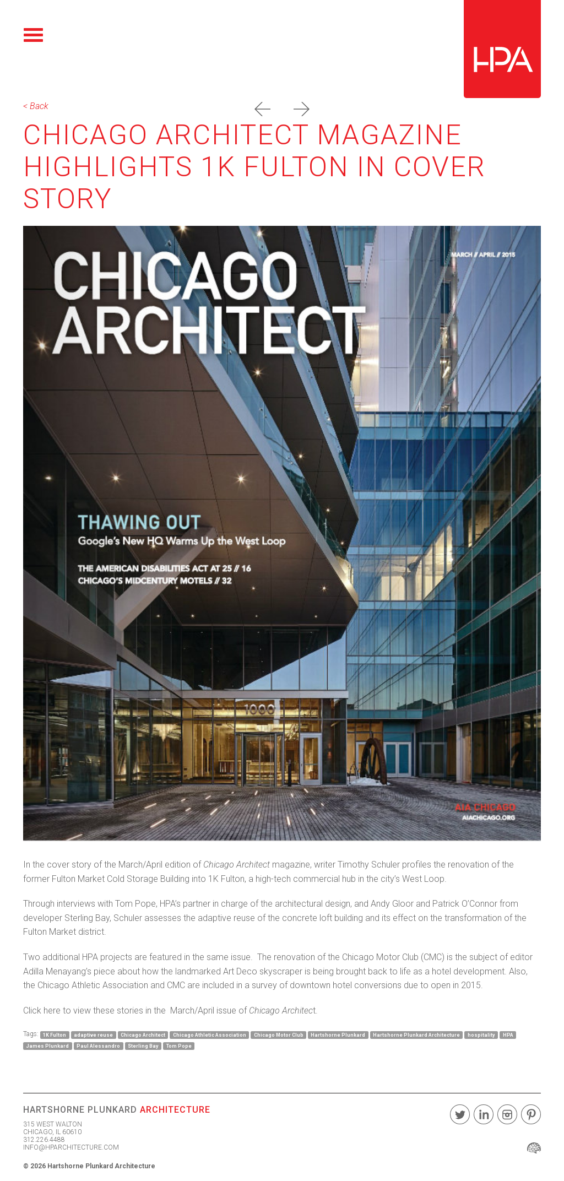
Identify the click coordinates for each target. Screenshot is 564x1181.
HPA (508, 1034)
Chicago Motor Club (278, 1034)
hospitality (481, 1034)
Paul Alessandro (98, 1045)
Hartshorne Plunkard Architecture (416, 1034)
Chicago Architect (143, 1034)
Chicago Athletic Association (209, 1034)
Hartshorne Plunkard (338, 1034)
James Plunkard (47, 1045)
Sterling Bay (143, 1045)
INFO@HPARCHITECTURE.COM (71, 1147)
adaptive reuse (93, 1034)
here (52, 1010)
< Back (35, 106)
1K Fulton (54, 1034)
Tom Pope (179, 1045)
